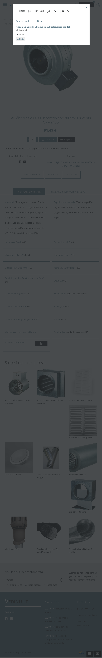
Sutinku (20, 38)
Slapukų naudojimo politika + (29, 21)
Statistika (22, 34)
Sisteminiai (23, 30)
